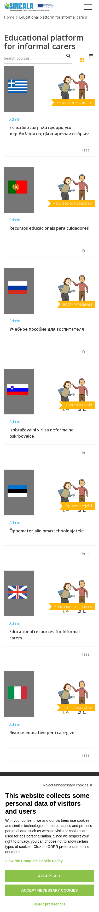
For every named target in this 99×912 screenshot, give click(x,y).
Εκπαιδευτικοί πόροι (74, 102)
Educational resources (73, 606)
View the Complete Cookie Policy (34, 861)
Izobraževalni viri (78, 404)
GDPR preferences (49, 904)
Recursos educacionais (72, 203)
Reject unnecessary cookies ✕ (67, 785)
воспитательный (77, 304)
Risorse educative (77, 707)
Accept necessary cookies (49, 890)
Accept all (49, 876)
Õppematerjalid (78, 505)
